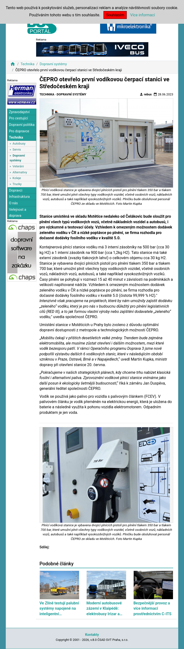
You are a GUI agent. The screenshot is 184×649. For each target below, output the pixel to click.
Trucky (17, 184)
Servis (16, 149)
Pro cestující (18, 118)
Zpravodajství (19, 112)
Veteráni (18, 166)
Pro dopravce (19, 131)
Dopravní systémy (53, 64)
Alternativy (19, 172)
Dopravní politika (21, 125)
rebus (145, 94)
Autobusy (18, 143)
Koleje (16, 178)
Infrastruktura (19, 197)
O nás (13, 203)
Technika (27, 64)
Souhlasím (115, 15)
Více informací (142, 15)
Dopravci (15, 190)
